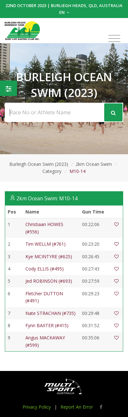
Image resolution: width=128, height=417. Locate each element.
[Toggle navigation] (114, 38)
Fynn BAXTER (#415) (47, 325)
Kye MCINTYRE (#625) (48, 256)
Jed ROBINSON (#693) (48, 281)
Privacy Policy (37, 407)
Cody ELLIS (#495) (44, 269)
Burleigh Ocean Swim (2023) (38, 164)
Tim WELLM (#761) (45, 244)
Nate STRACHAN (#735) (50, 313)
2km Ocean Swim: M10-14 (47, 198)
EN (64, 12)
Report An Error (76, 407)
